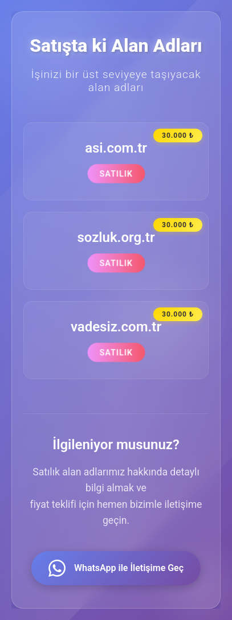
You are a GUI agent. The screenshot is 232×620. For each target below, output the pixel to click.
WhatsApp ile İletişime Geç (116, 568)
